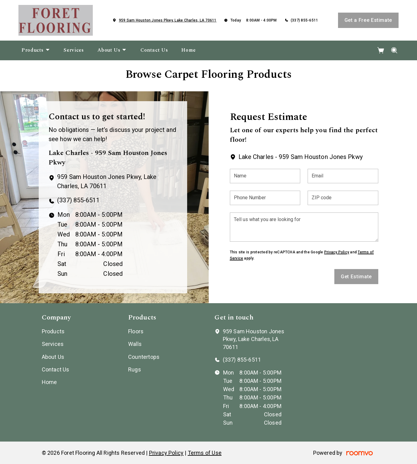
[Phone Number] (265, 198)
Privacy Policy (336, 252)
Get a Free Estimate (368, 20)
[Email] (343, 176)
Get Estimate (356, 277)
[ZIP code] (343, 198)
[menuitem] (35, 50)
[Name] (265, 176)
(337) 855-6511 (304, 20)
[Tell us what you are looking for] (304, 227)
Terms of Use (205, 453)
